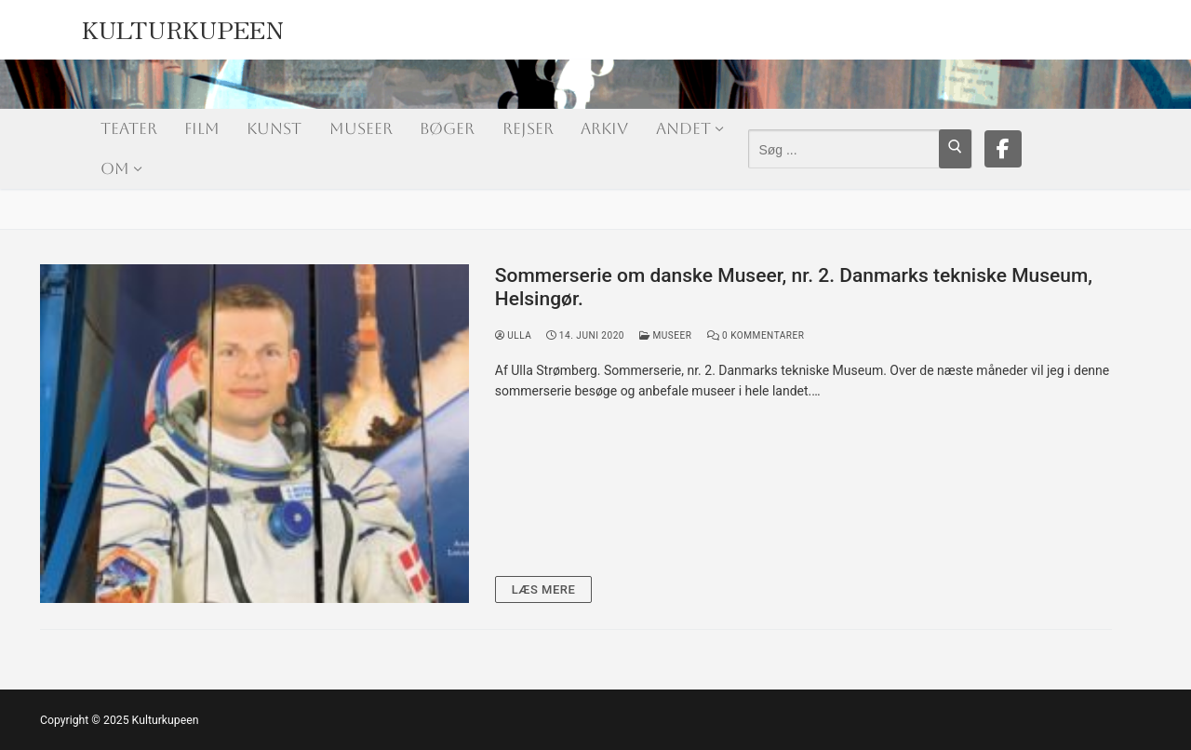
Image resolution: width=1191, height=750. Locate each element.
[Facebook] (1003, 148)
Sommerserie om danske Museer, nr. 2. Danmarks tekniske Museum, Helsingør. (793, 287)
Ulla (513, 335)
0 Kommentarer (756, 335)
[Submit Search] (955, 148)
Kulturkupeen (183, 24)
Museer (665, 335)
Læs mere (544, 589)
